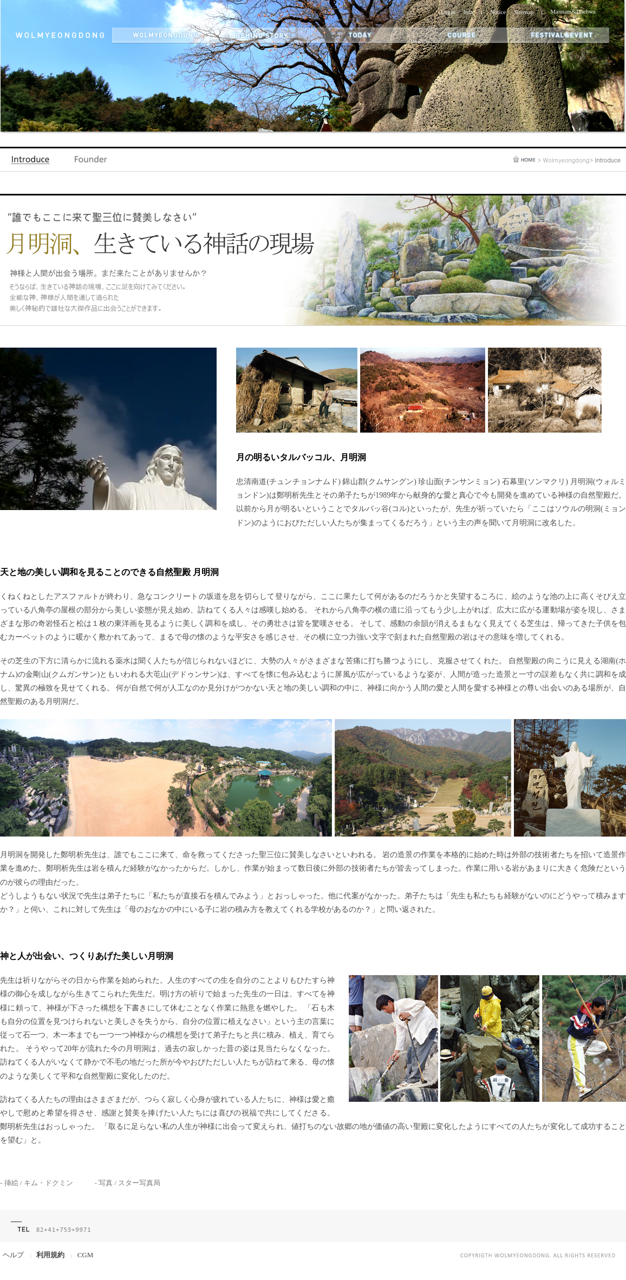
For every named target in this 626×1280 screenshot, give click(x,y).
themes (460, 35)
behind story (261, 35)
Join (468, 12)
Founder (91, 162)
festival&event (560, 35)
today (360, 35)
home (524, 159)
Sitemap (523, 12)
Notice (498, 12)
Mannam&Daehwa (573, 11)
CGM (85, 1255)
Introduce (33, 162)
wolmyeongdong (161, 35)
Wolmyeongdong (566, 160)
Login (448, 12)
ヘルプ (13, 1255)
